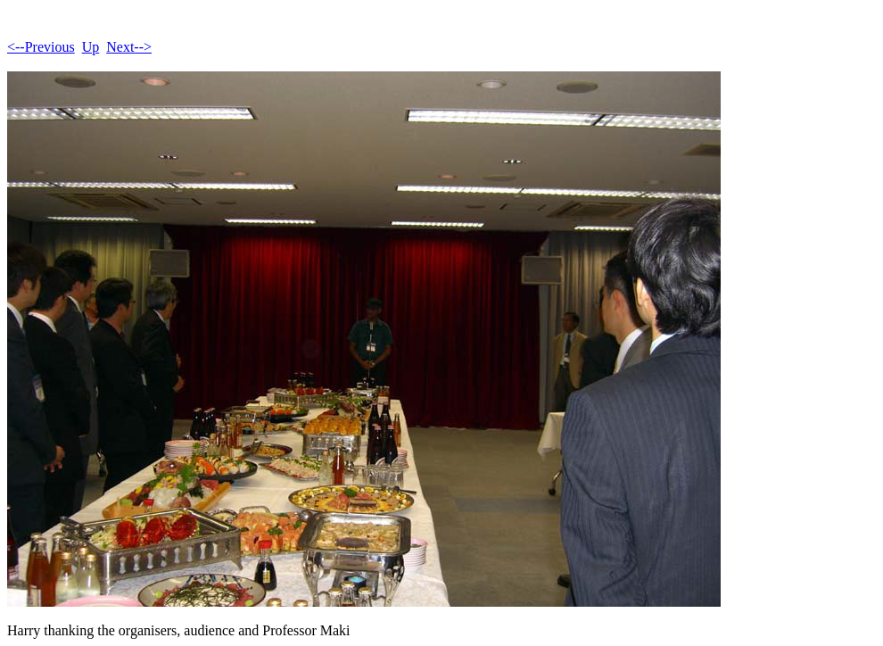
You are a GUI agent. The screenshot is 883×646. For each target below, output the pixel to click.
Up (91, 46)
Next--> (129, 46)
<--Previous (41, 46)
